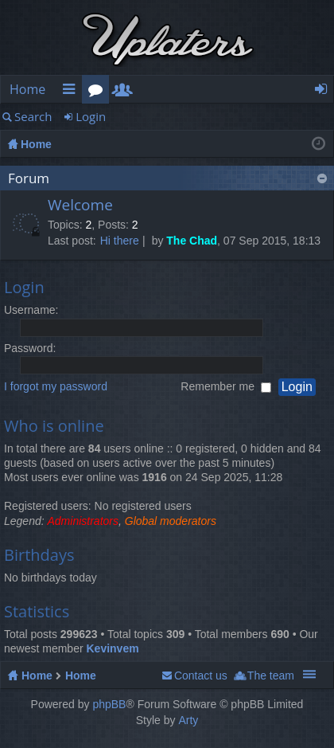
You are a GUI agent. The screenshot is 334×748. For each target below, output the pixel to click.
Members (125, 92)
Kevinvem (112, 648)
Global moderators (170, 521)
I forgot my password (55, 386)
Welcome (80, 205)
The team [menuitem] (270, 675)
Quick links (71, 92)
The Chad (191, 240)
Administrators (83, 521)
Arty (188, 720)
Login (91, 116)
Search (33, 116)
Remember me (225, 386)
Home (27, 89)
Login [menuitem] (325, 92)
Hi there (119, 240)
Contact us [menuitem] (200, 675)
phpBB (109, 704)
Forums (98, 92)
